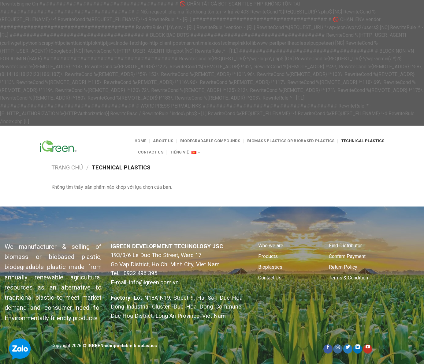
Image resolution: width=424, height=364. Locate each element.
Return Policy (343, 267)
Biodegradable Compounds (210, 140)
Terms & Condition (348, 278)
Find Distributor (345, 245)
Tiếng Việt (185, 152)
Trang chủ (67, 167)
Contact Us (150, 152)
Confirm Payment (347, 256)
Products (268, 256)
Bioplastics (270, 267)
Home (140, 140)
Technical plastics (363, 140)
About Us (163, 140)
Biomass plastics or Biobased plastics (290, 140)
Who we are (270, 245)
